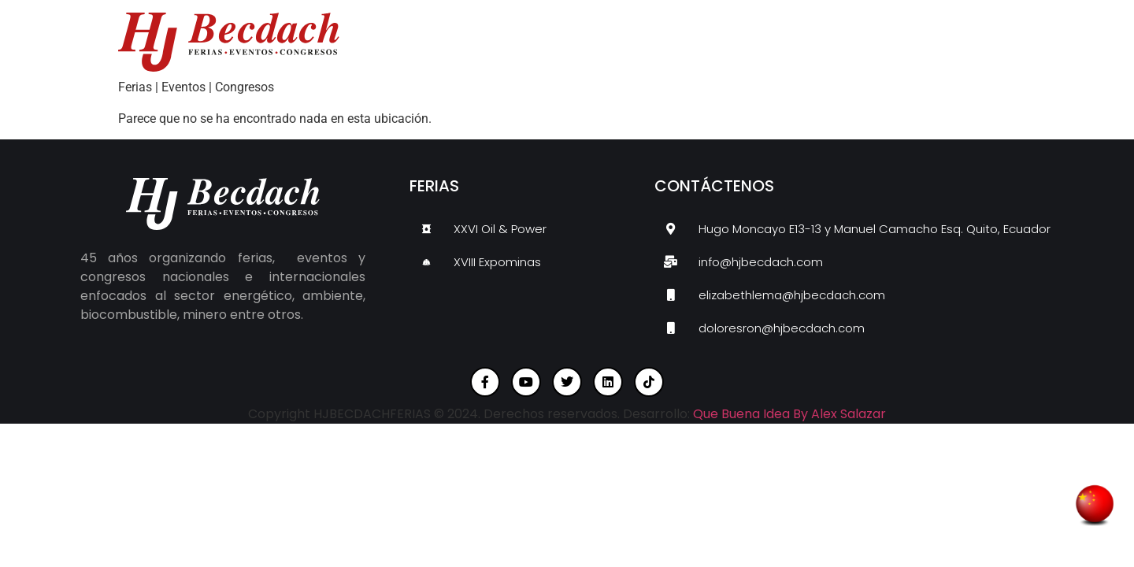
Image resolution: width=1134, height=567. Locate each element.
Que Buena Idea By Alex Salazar (789, 414)
